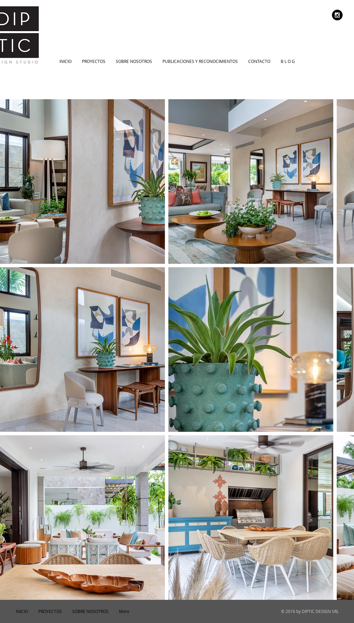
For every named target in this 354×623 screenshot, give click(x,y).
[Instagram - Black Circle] (337, 15)
